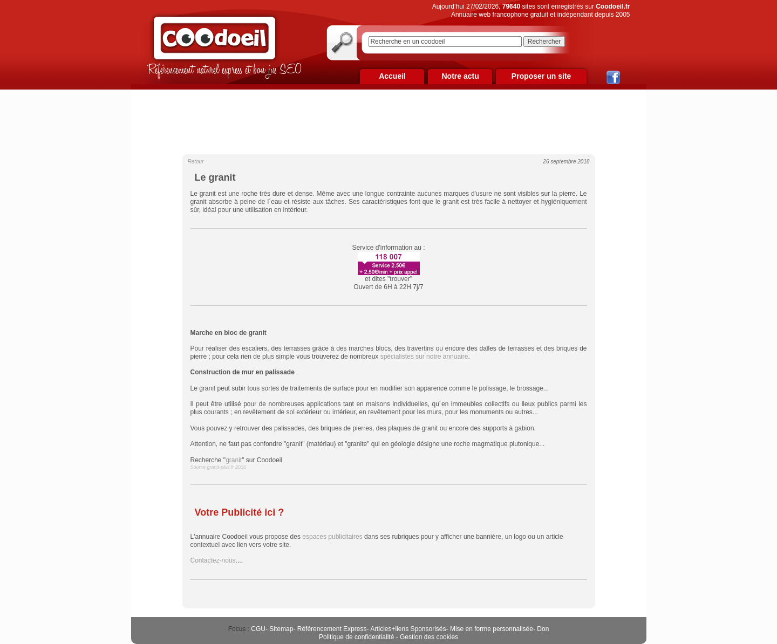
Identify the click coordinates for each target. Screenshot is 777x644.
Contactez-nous (213, 560)
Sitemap (281, 629)
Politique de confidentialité (356, 637)
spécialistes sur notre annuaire (424, 356)
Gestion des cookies (429, 637)
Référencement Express (332, 629)
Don (543, 629)
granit (234, 460)
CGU (258, 629)
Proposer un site (541, 76)
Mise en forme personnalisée (491, 629)
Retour (196, 162)
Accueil (392, 76)
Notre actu (460, 76)
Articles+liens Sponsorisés (408, 629)
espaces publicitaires (332, 536)
